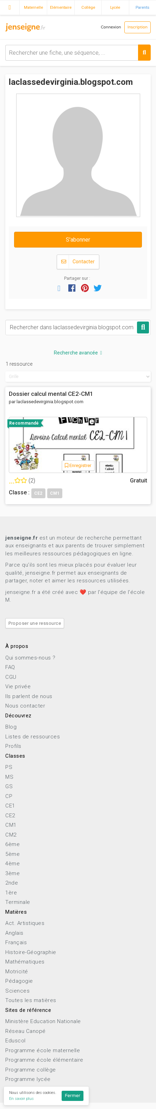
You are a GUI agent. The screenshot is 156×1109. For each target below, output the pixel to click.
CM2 (11, 835)
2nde (11, 883)
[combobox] (78, 53)
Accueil (9, 6)
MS (9, 777)
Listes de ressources (32, 736)
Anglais (14, 933)
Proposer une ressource (34, 623)
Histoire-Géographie (30, 952)
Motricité (16, 971)
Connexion (111, 27)
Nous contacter (25, 706)
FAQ (10, 667)
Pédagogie (19, 981)
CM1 (11, 825)
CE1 (10, 806)
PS (8, 767)
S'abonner (78, 239)
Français (16, 942)
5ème (12, 854)
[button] (59, 287)
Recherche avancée (78, 353)
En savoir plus (21, 1098)
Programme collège (30, 1070)
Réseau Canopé (25, 1031)
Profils (13, 746)
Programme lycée (28, 1079)
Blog (11, 727)
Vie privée (18, 686)
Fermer (72, 1095)
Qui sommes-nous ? (30, 658)
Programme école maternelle (42, 1050)
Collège (88, 7)
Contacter (78, 262)
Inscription (137, 27)
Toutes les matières (30, 1000)
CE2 (10, 815)
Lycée (115, 7)
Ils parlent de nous (28, 696)
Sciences (17, 991)
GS (9, 786)
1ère (11, 893)
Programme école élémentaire (44, 1060)
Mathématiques (25, 962)
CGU (11, 677)
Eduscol (15, 1040)
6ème (12, 844)
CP (8, 796)
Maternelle (33, 7)
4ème (12, 863)
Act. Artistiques (24, 923)
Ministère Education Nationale (43, 1021)
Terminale (17, 902)
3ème (12, 873)
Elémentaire (60, 7)
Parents (142, 7)
